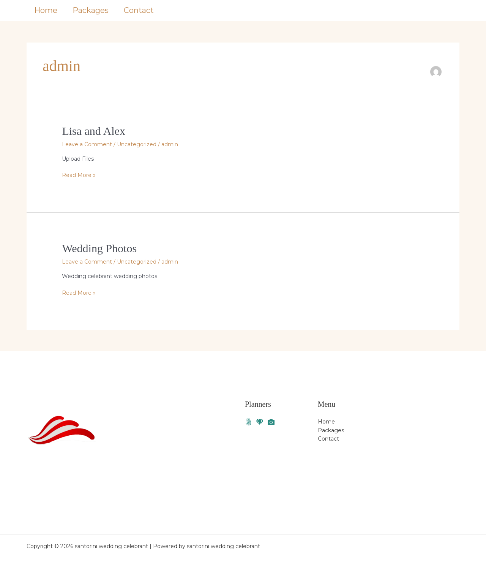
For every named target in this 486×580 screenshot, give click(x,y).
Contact (139, 10)
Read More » (79, 175)
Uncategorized (136, 144)
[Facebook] (248, 422)
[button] (430, 10)
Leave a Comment (87, 144)
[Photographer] (271, 422)
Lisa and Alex (93, 131)
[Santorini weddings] (259, 422)
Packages (91, 10)
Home (45, 10)
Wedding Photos (99, 248)
